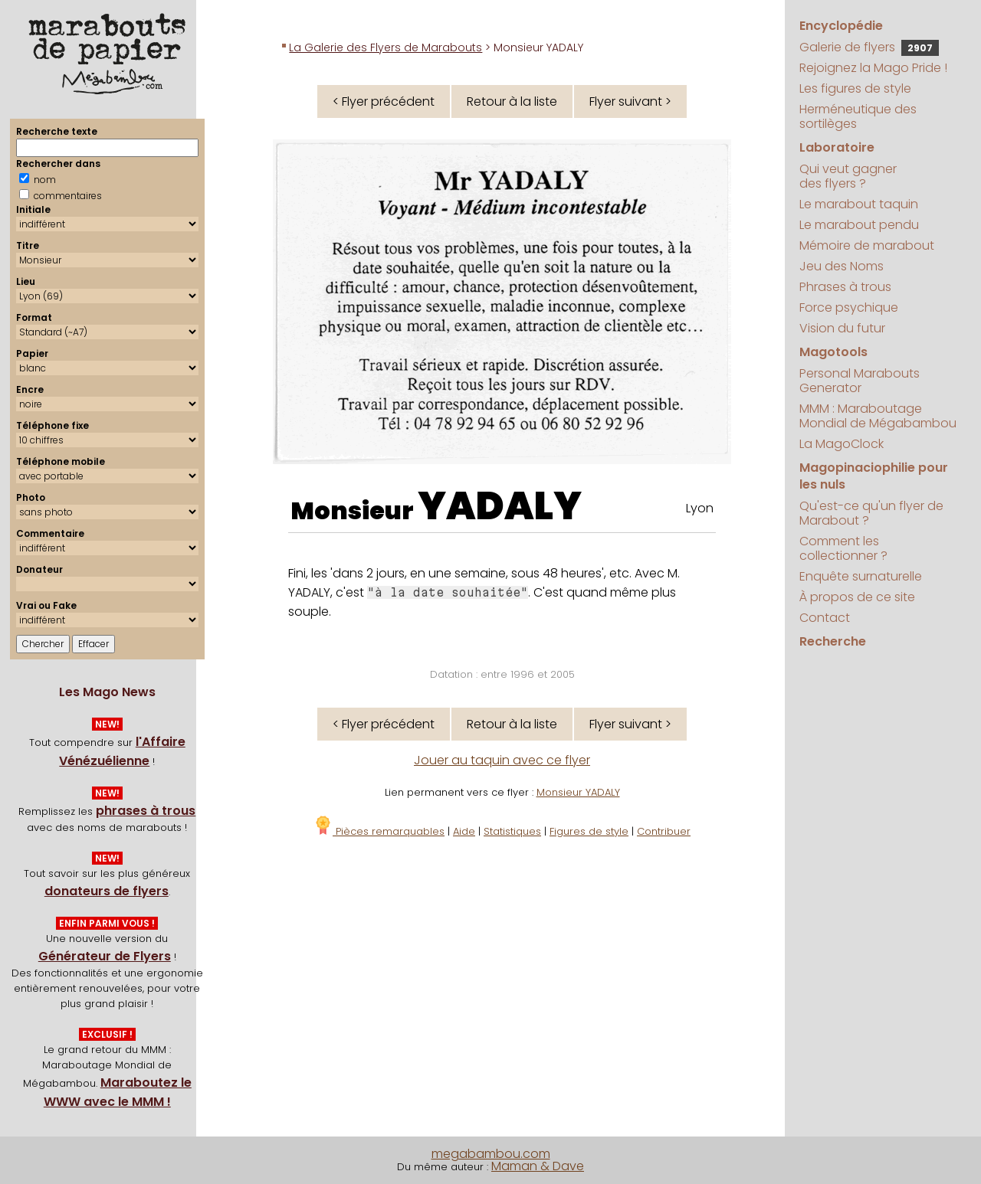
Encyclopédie (841, 25)
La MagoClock (841, 444)
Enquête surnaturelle (860, 576)
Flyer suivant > (630, 101)
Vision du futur (842, 328)
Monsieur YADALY (578, 792)
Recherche (832, 641)
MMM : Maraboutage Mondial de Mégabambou (877, 416)
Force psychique (848, 307)
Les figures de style (855, 88)
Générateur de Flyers (104, 956)
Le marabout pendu (859, 225)
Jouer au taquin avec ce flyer (502, 760)
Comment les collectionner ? (843, 548)
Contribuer (664, 831)
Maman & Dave (537, 1166)
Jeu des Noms (841, 266)
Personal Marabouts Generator (859, 381)
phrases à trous (145, 810)
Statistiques (512, 831)
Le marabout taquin (858, 204)
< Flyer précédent (384, 101)
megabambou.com (490, 1154)
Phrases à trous (845, 287)
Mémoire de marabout (866, 245)
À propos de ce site (857, 597)
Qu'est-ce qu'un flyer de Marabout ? (871, 513)
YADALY (500, 506)
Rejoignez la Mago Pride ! (873, 68)
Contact (824, 617)
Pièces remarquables (379, 831)
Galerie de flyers (869, 47)
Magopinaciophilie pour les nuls (873, 476)
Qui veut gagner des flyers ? (848, 176)
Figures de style (589, 831)
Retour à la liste (512, 101)
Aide (464, 831)
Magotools (833, 352)
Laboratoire (836, 147)
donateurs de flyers (106, 891)
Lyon (700, 508)
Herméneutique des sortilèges (858, 116)
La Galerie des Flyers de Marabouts (385, 47)
